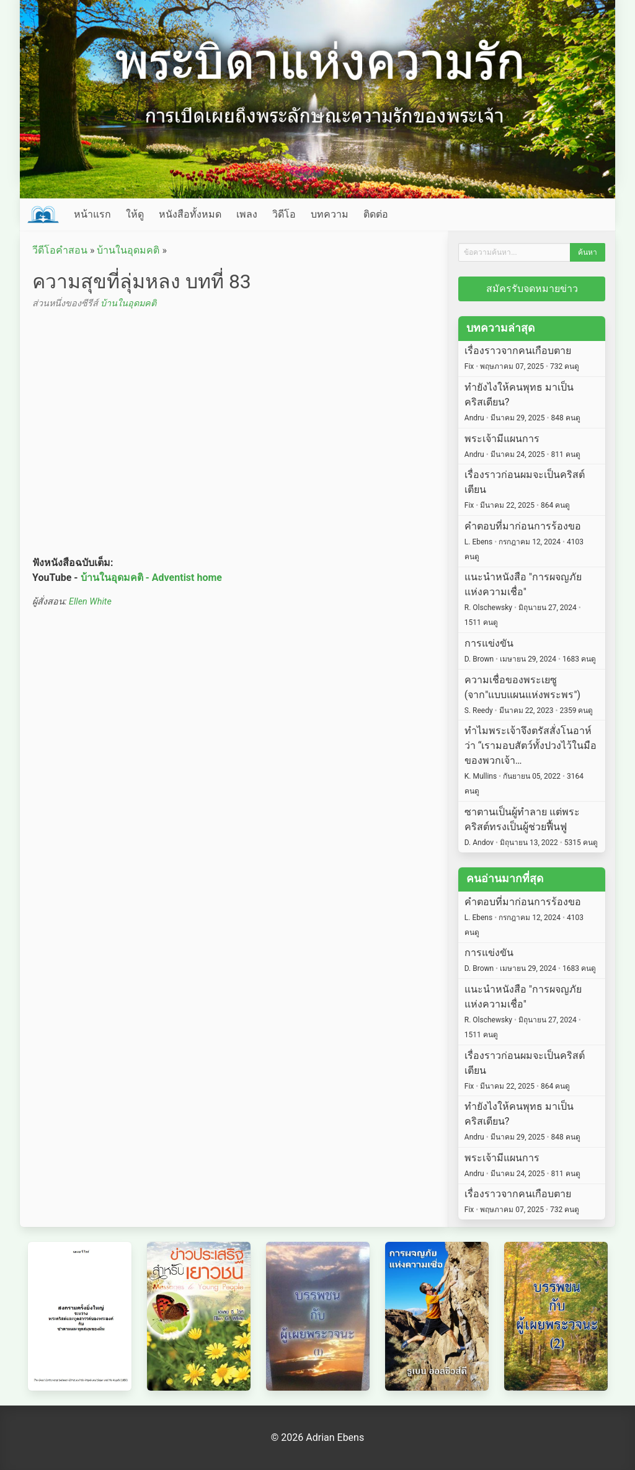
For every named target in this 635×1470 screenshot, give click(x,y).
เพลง (246, 214)
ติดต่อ (375, 214)
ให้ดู (135, 214)
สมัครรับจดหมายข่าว (532, 288)
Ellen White (90, 601)
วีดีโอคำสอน (59, 250)
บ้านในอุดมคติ (128, 250)
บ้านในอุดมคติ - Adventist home (151, 577)
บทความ (330, 214)
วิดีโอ (284, 214)
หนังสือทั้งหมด (190, 214)
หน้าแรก (92, 214)
